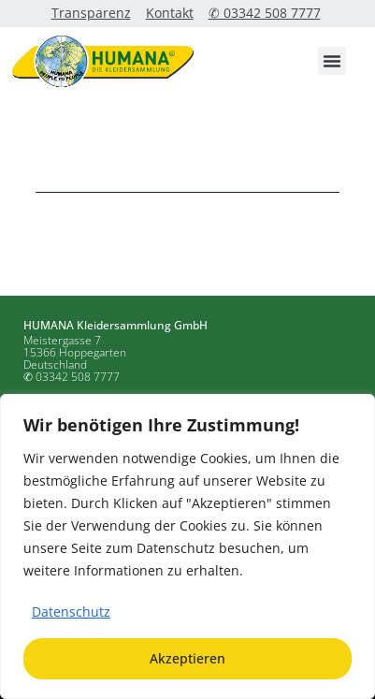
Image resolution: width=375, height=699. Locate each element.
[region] (187, 546)
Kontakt (170, 13)
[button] (332, 61)
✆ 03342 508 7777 (265, 13)
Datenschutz (71, 611)
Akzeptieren (187, 658)
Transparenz (91, 13)
